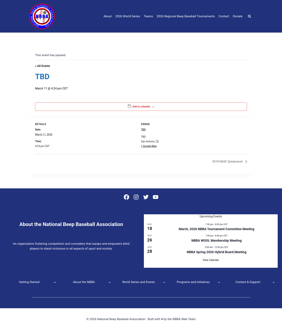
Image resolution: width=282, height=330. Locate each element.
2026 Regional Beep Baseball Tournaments (186, 16)
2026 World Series (127, 16)
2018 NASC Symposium (228, 161)
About (108, 16)
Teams (148, 16)
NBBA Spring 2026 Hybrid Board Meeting (216, 252)
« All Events (42, 66)
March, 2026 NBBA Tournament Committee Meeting (216, 229)
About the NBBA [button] (84, 282)
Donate (238, 16)
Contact (224, 16)
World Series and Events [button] (138, 282)
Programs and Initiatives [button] (193, 282)
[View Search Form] (249, 16)
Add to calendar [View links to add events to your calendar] (141, 106)
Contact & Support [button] (247, 282)
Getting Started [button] (29, 282)
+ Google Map (149, 146)
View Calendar (211, 260)
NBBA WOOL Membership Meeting (216, 240)
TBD (143, 129)
